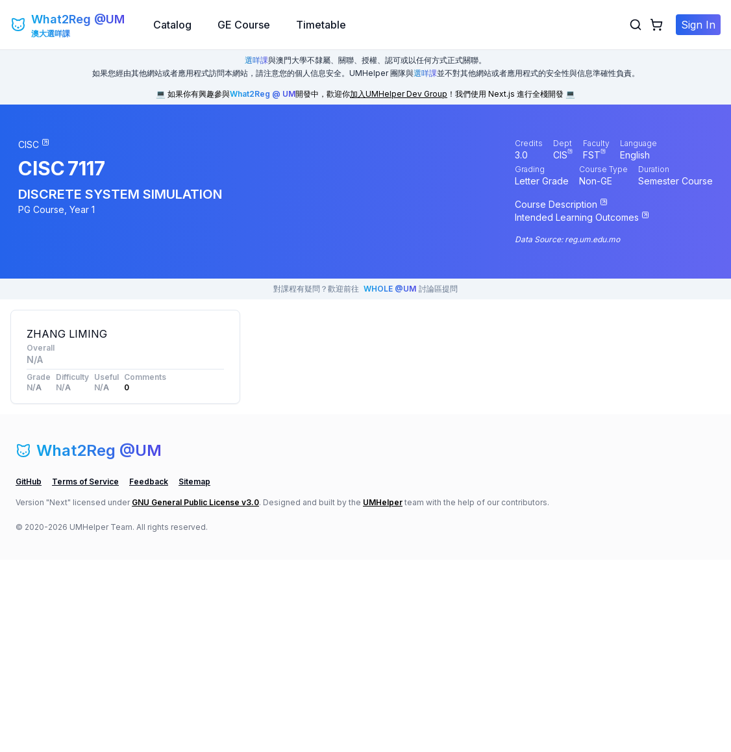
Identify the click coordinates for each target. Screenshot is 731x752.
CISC (41, 168)
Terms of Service (85, 674)
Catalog (172, 24)
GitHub (29, 674)
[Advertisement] (125, 505)
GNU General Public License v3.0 (195, 694)
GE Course (243, 24)
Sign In (698, 24)
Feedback (148, 674)
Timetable (321, 24)
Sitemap (194, 674)
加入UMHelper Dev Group (398, 94)
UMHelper (383, 694)
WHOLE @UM (390, 289)
